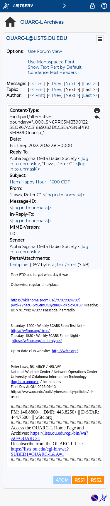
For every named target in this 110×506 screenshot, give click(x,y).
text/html (66, 264)
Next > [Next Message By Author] (72, 95)
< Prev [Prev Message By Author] (54, 95)
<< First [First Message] (36, 83)
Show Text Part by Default (55, 67)
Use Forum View (45, 51)
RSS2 (96, 480)
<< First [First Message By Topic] (36, 89)
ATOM (62, 480)
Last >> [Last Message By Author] (90, 95)
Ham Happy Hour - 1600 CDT (40, 182)
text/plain (19, 264)
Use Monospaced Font (51, 62)
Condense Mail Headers (52, 72)
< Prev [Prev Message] (54, 83)
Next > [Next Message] (72, 83)
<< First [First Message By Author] (36, 95)
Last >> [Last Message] (90, 83)
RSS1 (80, 480)
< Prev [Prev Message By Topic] (54, 89)
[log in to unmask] (63, 195)
